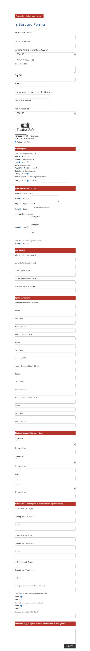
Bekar (18, 142)
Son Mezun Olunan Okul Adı (26, 303)
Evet (16, 156)
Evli (26, 142)
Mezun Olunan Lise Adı (24, 334)
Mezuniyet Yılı (20, 326)
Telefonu (18, 524)
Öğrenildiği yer (21, 448)
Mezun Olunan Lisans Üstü (26, 398)
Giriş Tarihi (19, 319)
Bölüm (17, 311)
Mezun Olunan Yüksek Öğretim (27, 366)
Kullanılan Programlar (45, 209)
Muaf (35, 168)
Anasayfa (20, 16)
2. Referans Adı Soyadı (24, 535)
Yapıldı (17, 168)
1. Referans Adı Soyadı (24, 509)
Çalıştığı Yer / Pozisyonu (25, 517)
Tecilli (26, 168)
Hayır (24, 156)
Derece (18, 441)
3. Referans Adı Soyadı (24, 562)
